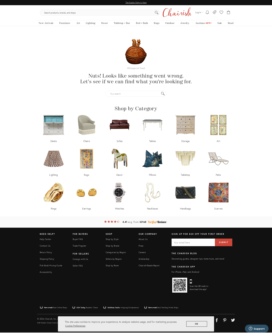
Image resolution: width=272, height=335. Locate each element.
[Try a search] (136, 96)
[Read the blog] (230, 25)
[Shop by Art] (218, 132)
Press (141, 248)
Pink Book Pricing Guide (51, 268)
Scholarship (144, 261)
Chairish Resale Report (149, 268)
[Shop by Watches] (119, 199)
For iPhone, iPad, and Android (185, 274)
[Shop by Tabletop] (185, 166)
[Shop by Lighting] (53, 166)
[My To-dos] (207, 14)
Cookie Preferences (75, 325)
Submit (223, 244)
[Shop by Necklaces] (152, 199)
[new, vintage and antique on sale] (219, 25)
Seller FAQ (78, 268)
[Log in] (199, 13)
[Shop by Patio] (218, 166)
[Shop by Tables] (152, 132)
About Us (143, 241)
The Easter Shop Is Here (136, 2)
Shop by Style (112, 241)
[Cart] (228, 14)
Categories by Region (116, 254)
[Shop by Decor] (119, 166)
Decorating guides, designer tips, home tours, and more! (198, 261)
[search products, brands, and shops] (136, 14)
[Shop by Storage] (185, 132)
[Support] (257, 329)
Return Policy (46, 254)
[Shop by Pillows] (152, 166)
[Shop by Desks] (53, 132)
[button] (221, 14)
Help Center (45, 241)
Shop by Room (112, 268)
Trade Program (79, 248)
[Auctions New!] (203, 25)
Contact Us (45, 248)
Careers (142, 254)
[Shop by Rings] (53, 199)
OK (197, 324)
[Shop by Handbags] (185, 199)
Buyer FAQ (78, 241)
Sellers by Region (114, 261)
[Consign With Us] (214, 14)
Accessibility (46, 274)
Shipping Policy (47, 261)
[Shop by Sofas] (119, 132)
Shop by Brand (112, 248)
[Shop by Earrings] (86, 199)
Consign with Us (80, 261)
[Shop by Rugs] (86, 166)
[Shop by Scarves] (218, 199)
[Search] (173, 14)
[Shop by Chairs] (86, 132)
